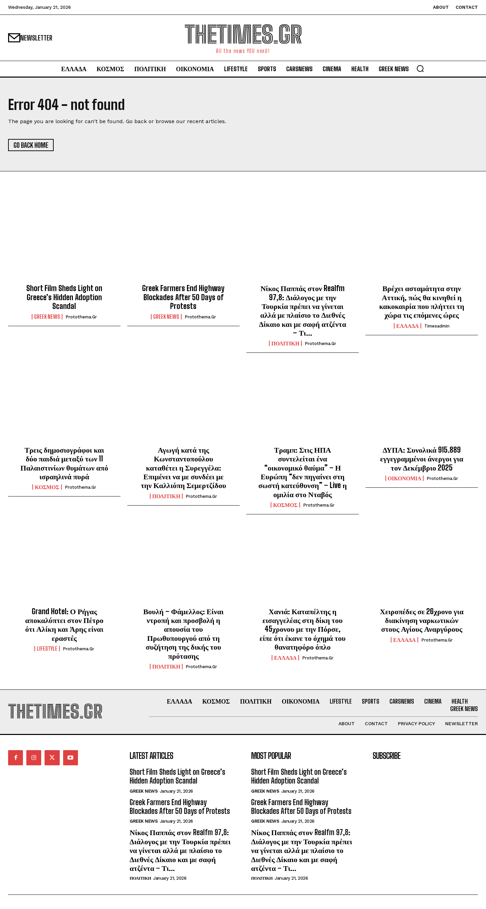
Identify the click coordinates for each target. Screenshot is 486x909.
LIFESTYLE (47, 649)
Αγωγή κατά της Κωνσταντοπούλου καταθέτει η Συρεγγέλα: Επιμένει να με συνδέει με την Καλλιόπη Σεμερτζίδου (183, 467)
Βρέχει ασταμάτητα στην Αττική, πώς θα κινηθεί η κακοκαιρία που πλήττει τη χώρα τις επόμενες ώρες (421, 302)
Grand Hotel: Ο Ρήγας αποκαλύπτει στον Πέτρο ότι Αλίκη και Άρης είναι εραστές (64, 625)
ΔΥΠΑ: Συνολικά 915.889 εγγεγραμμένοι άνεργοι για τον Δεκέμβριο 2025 (421, 458)
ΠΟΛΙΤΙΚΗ (285, 343)
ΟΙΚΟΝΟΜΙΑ (405, 478)
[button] (420, 68)
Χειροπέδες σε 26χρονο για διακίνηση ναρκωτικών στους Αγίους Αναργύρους (422, 620)
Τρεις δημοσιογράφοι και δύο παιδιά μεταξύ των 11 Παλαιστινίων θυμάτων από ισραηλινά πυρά (64, 463)
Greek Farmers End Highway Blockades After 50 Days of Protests (183, 297)
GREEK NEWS (47, 317)
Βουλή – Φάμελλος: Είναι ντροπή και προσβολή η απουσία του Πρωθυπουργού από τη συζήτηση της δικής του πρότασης (183, 633)
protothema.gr (81, 317)
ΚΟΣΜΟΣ (47, 487)
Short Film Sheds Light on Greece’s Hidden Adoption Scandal (64, 297)
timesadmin (437, 326)
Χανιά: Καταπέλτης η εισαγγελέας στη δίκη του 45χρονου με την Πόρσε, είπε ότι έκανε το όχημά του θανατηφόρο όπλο (303, 629)
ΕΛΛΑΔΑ (407, 326)
